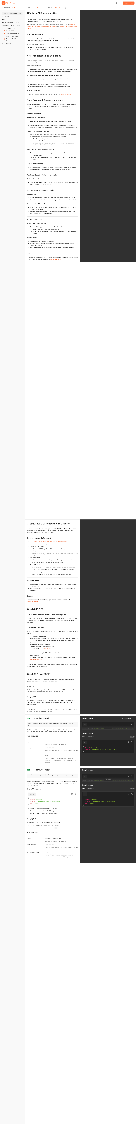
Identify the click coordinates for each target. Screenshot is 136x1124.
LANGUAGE (49, 8)
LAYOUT (28, 8)
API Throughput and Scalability (10, 22)
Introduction (5, 16)
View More (108, 713)
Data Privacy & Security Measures (11, 25)
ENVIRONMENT (6, 8)
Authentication (6, 19)
